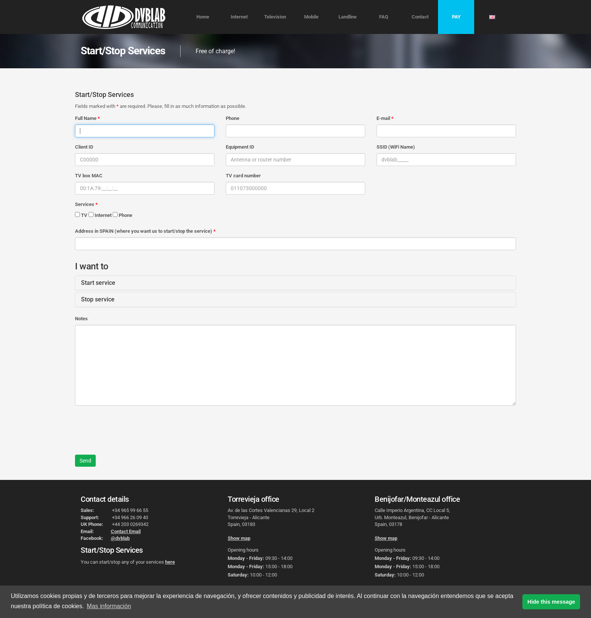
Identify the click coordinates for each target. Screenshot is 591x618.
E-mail (383, 118)
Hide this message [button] (551, 602)
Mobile (311, 17)
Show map (239, 538)
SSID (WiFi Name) (396, 147)
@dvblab (120, 538)
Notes (81, 318)
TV (81, 215)
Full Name (85, 118)
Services (84, 204)
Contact (420, 17)
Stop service (98, 299)
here (170, 562)
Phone (232, 118)
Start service (98, 282)
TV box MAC (89, 175)
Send (85, 461)
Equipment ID (240, 147)
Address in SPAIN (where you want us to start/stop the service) (143, 231)
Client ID (84, 147)
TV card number (243, 175)
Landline (347, 17)
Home (202, 17)
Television (275, 17)
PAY (456, 17)
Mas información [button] (109, 606)
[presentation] (132, 426)
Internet (239, 17)
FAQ (383, 17)
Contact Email (126, 531)
